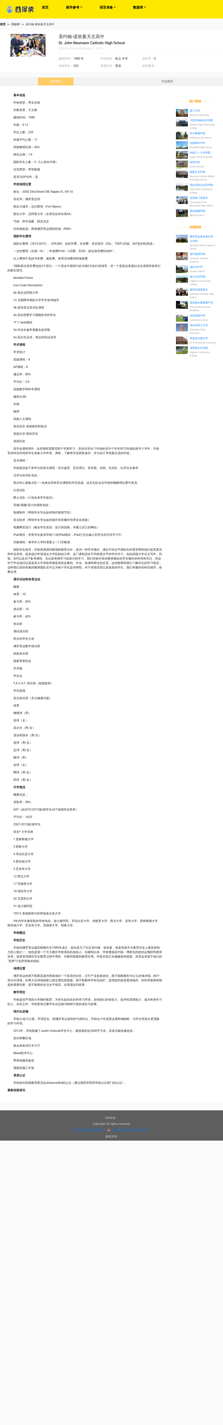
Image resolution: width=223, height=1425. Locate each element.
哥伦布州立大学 (199, 325)
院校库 (16, 24)
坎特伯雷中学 (197, 315)
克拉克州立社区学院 (201, 184)
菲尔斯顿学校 (197, 133)
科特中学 (195, 162)
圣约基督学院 (197, 253)
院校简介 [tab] (56, 81)
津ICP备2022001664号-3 (90, 1130)
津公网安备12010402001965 (130, 1130)
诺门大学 (195, 110)
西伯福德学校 (197, 210)
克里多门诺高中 (199, 197)
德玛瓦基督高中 (199, 289)
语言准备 (106, 7)
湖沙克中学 (196, 266)
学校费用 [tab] (167, 81)
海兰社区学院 (197, 276)
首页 (45, 7)
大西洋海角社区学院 (201, 120)
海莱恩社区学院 (199, 347)
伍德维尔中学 (197, 142)
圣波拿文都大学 (199, 338)
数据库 (138, 7)
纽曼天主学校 (197, 171)
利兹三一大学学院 (200, 152)
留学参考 (72, 7)
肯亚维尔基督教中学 (201, 302)
